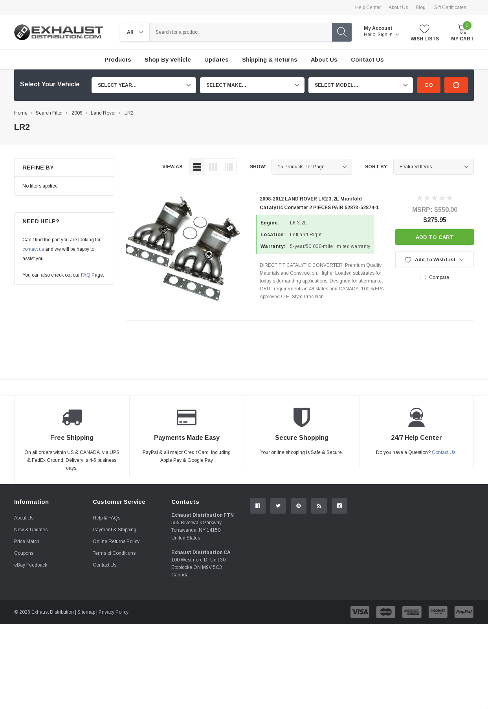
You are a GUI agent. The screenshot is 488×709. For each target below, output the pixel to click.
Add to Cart (435, 237)
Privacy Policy (113, 612)
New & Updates (31, 529)
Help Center (368, 7)
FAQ (85, 275)
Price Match (26, 541)
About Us (398, 7)
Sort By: (376, 167)
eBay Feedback (30, 565)
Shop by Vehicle (168, 60)
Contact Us (104, 565)
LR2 (129, 113)
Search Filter (49, 113)
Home (21, 113)
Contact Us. (444, 452)
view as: (173, 167)
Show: (258, 167)
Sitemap (86, 612)
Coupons (23, 553)
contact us (33, 249)
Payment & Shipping (114, 529)
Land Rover (103, 113)
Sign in (388, 34)
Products (118, 60)
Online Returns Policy (116, 541)
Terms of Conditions (114, 553)
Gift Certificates (449, 7)
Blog (421, 7)
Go (428, 85)
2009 (77, 113)
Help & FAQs (106, 518)
